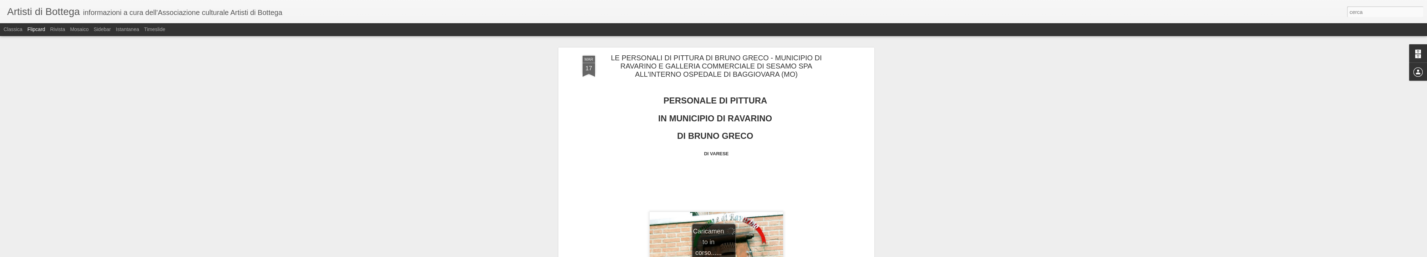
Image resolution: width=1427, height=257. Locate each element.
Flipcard (36, 29)
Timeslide (154, 29)
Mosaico (79, 29)
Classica (13, 29)
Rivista (57, 29)
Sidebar (102, 29)
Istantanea (127, 29)
